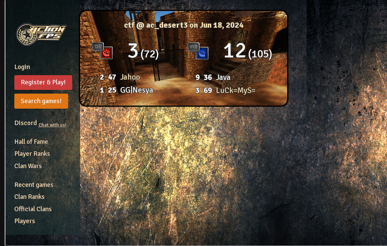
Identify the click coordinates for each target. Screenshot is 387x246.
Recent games (33, 185)
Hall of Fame (31, 142)
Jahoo (130, 77)
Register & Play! (43, 82)
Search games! (41, 101)
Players (24, 221)
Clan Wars (28, 166)
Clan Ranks (29, 197)
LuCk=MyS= (236, 90)
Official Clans (33, 209)
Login (22, 67)
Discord (40, 123)
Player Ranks (32, 154)
